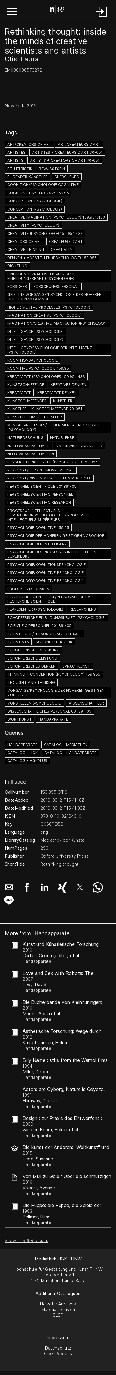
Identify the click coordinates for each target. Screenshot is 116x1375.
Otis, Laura (22, 59)
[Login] (102, 17)
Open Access (58, 1353)
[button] (12, 12)
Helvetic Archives (58, 1304)
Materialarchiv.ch (58, 1309)
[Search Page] (57, 10)
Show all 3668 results (26, 1240)
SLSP (58, 1315)
